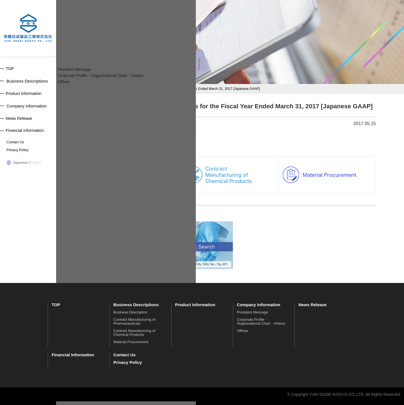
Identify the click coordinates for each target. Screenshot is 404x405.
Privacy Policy (16, 151)
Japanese (20, 163)
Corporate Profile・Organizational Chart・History (261, 325)
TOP (10, 68)
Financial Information (25, 131)
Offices (242, 334)
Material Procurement (130, 345)
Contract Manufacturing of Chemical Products (134, 336)
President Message (252, 316)
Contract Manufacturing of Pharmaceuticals (134, 325)
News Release (20, 119)
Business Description (130, 316)
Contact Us (14, 143)
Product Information (24, 94)
